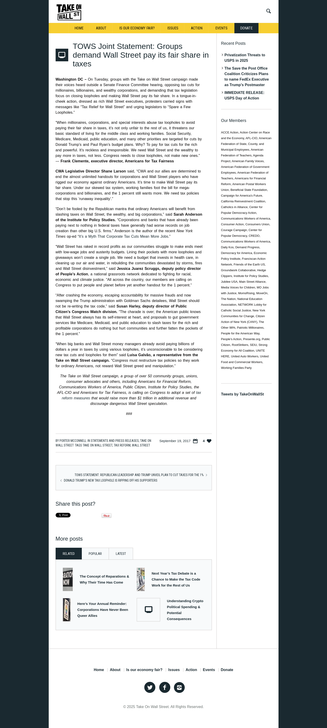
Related (69, 554)
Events (209, 670)
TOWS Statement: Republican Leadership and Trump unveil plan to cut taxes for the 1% (139, 475)
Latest (121, 554)
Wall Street (141, 445)
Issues (174, 670)
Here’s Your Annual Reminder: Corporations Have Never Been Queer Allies (102, 610)
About (115, 670)
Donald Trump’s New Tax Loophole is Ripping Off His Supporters (110, 480)
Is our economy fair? (144, 670)
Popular (95, 554)
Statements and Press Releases (115, 441)
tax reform (122, 445)
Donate (227, 670)
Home (99, 670)
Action (191, 670)
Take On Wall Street (97, 445)
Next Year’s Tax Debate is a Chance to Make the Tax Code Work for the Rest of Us (176, 579)
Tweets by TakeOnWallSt (242, 394)
